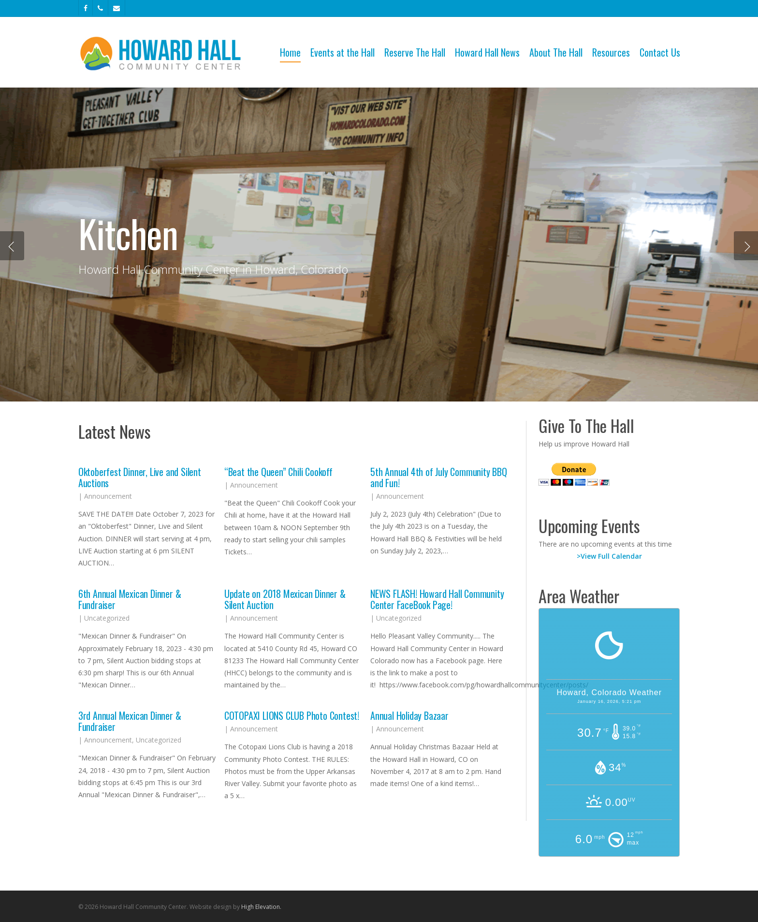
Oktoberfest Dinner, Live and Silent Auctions (139, 477)
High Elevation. (261, 907)
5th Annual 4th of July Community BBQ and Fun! (438, 477)
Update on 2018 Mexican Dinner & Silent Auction (285, 599)
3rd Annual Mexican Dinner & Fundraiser (129, 721)
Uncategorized (107, 618)
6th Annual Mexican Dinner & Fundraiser (129, 599)
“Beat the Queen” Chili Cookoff (278, 471)
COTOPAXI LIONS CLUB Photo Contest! (291, 715)
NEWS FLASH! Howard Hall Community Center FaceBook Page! (437, 599)
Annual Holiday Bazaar (409, 715)
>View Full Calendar (609, 556)
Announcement (108, 496)
